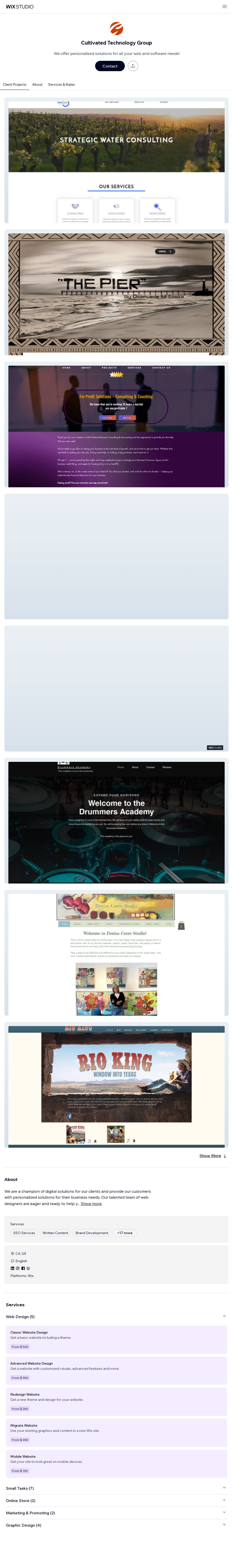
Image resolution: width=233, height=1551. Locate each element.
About (37, 84)
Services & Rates (61, 84)
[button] (116, 160)
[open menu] (225, 6)
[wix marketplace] (19, 7)
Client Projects (14, 84)
